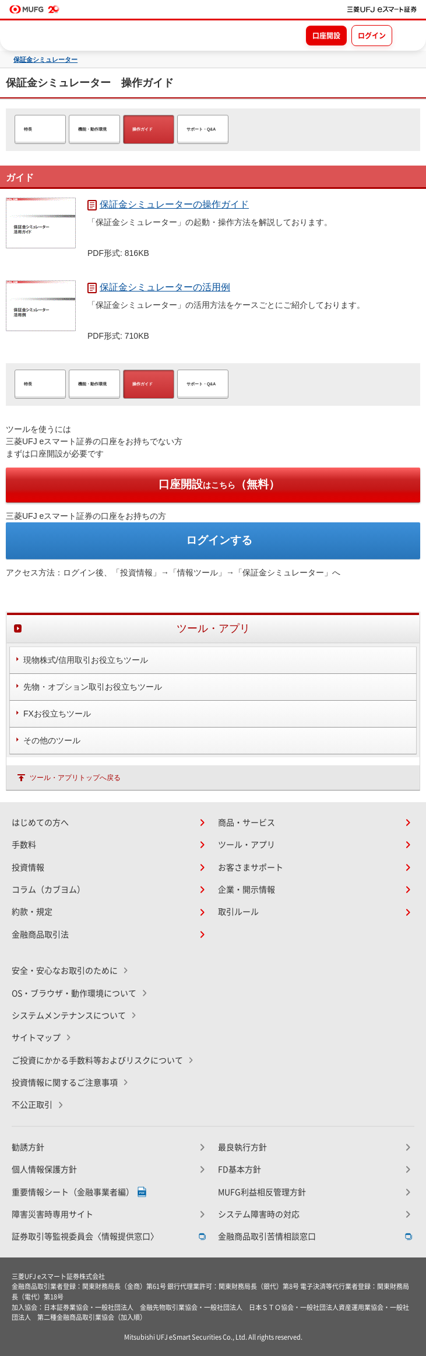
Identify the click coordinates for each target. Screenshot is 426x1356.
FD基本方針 (239, 1169)
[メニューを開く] (407, 35)
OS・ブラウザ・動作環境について (74, 993)
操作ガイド (142, 129)
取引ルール (238, 912)
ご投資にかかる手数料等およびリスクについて (97, 1060)
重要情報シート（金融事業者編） (73, 1192)
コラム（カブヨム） (48, 890)
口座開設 (326, 35)
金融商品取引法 (40, 934)
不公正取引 (32, 1105)
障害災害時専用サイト (52, 1214)
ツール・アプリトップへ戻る (75, 778)
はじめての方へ (40, 822)
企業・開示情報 (246, 890)
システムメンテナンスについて (69, 1015)
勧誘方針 (28, 1147)
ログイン (372, 35)
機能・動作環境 (92, 129)
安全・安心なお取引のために (65, 971)
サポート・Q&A (201, 129)
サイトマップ (36, 1038)
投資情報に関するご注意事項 (65, 1083)
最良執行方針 (242, 1147)
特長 (28, 129)
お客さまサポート (250, 867)
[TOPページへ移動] (382, 9)
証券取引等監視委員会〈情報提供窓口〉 (85, 1236)
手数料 (24, 845)
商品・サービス (246, 822)
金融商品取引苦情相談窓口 (267, 1236)
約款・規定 (32, 912)
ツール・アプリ (246, 845)
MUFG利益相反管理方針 (262, 1192)
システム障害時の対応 (259, 1214)
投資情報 (28, 867)
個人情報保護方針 (44, 1169)
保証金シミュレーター (45, 60)
